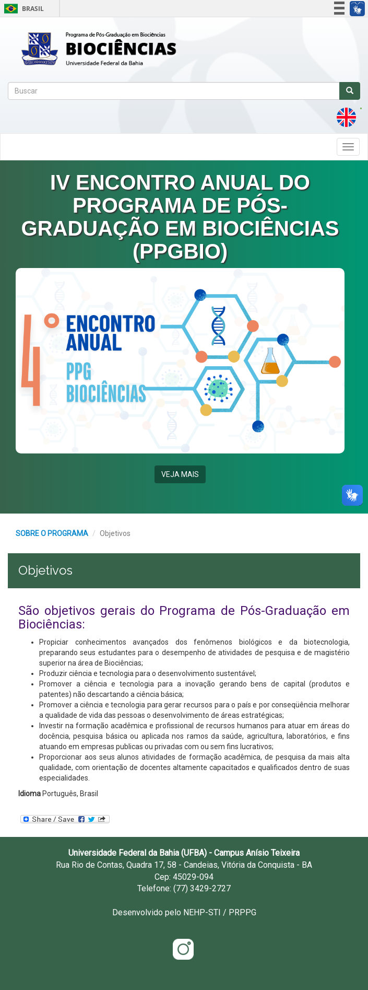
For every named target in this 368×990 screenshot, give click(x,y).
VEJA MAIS (180, 474)
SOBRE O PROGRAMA (52, 533)
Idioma (29, 793)
